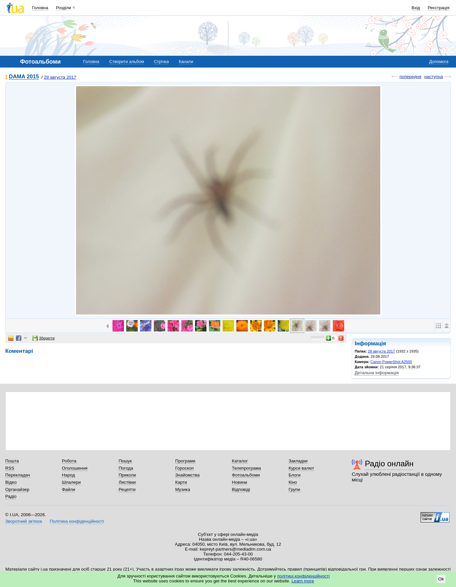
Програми (185, 460)
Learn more (302, 580)
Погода (126, 468)
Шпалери (71, 482)
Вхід (416, 7)
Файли (68, 489)
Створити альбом (126, 61)
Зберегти (43, 338)
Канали (186, 61)
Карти (181, 482)
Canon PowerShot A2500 (391, 362)
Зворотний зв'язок (23, 521)
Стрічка (161, 61)
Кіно (292, 482)
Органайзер (17, 489)
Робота (69, 460)
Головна (40, 7)
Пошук (125, 460)
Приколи (127, 475)
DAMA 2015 (24, 77)
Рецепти (127, 489)
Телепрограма (246, 468)
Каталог (240, 460)
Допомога (438, 61)
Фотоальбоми (246, 475)
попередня (410, 76)
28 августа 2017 (60, 77)
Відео (11, 482)
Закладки (297, 460)
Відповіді (241, 489)
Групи (294, 489)
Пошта (12, 460)
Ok (441, 579)
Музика (182, 489)
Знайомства (187, 475)
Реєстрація (438, 7)
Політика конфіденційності (77, 521)
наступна (433, 76)
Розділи (63, 7)
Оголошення (75, 468)
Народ (68, 475)
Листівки (127, 482)
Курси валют (301, 468)
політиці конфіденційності (303, 576)
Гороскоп (184, 468)
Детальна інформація (377, 372)
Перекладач (17, 475)
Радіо (10, 496)
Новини (239, 482)
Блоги (294, 475)
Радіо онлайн (389, 463)
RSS (9, 468)
